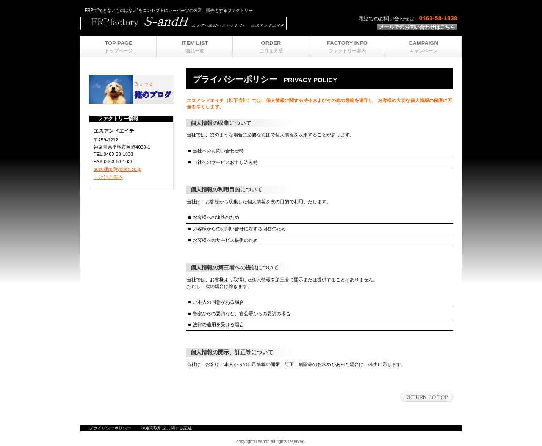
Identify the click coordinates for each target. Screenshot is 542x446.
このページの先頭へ (426, 397)
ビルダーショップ (186, 23)
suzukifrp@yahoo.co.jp (117, 169)
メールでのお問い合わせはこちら (417, 27)
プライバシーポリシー (110, 428)
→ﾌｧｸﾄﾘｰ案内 (108, 177)
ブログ (131, 89)
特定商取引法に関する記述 (166, 428)
